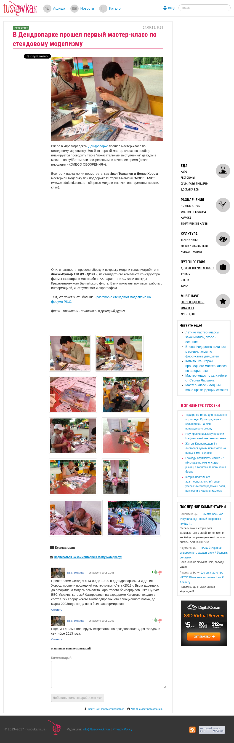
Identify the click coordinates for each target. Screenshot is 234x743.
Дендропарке (98, 146)
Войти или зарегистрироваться (106, 709)
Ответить (56, 609)
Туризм (186, 274)
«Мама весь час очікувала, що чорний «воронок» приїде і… (201, 518)
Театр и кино (189, 239)
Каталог (115, 8)
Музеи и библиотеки (194, 245)
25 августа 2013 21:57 (101, 620)
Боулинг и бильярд (193, 211)
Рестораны (188, 177)
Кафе (184, 171)
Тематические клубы (194, 223)
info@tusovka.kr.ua (96, 729)
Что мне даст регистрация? (147, 709)
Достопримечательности (197, 268)
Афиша (59, 8)
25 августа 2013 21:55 (101, 572)
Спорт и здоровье (192, 302)
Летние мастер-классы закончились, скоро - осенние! (202, 337)
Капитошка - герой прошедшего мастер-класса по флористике (205, 366)
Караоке (186, 217)
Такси (184, 285)
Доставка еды (190, 189)
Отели (185, 280)
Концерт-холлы (191, 251)
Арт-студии (188, 314)
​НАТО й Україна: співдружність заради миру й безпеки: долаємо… (204, 552)
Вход (171, 8)
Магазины (187, 308)
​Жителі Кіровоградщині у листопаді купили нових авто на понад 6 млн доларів (205, 448)
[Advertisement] (205, 89)
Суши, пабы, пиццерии (194, 183)
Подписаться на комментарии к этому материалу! (88, 557)
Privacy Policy (122, 729)
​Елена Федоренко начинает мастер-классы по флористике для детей (205, 351)
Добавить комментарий (78, 698)
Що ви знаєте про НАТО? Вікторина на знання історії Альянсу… (201, 577)
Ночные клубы (190, 205)
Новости (87, 8)
